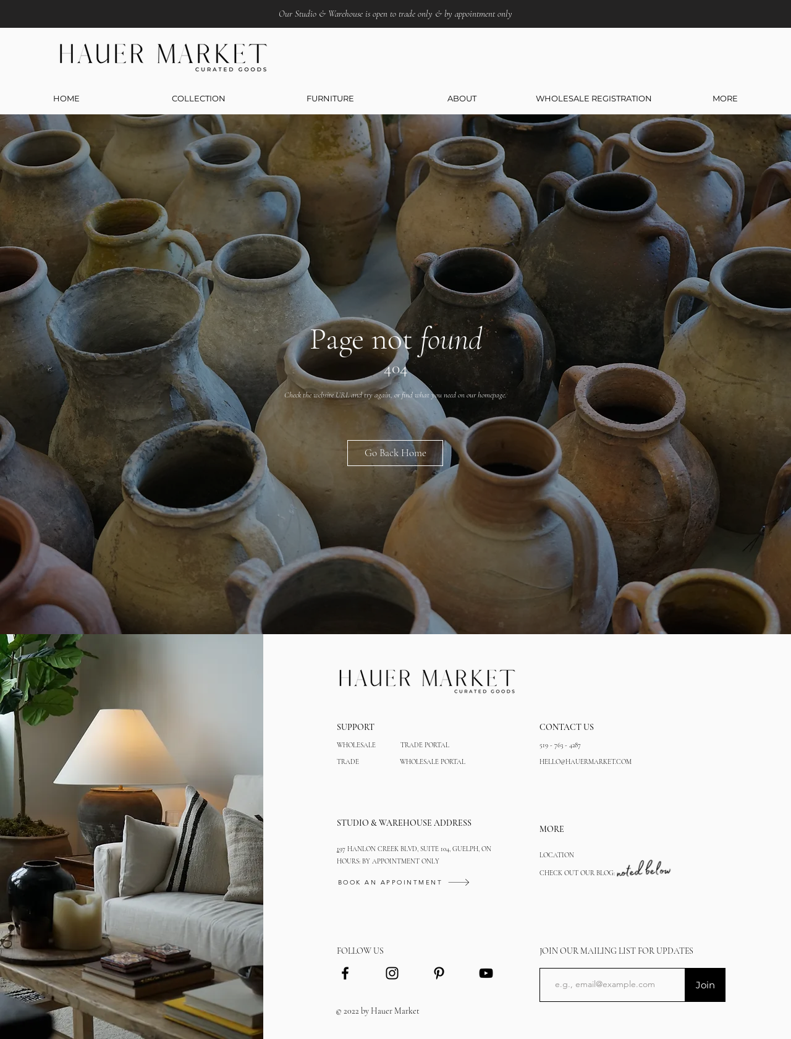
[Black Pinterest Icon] (439, 973)
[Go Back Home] (395, 453)
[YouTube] (486, 973)
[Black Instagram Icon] (392, 973)
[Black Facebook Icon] (345, 973)
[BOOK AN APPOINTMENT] (431, 882)
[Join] (705, 985)
